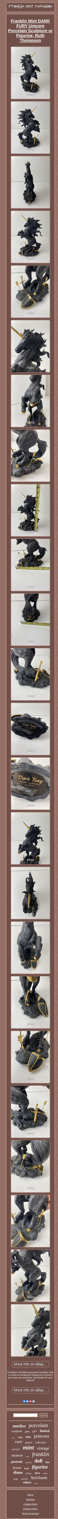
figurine (40, 1467)
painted (28, 1462)
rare (18, 1441)
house (17, 1468)
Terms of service (30, 1513)
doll (38, 1461)
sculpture (16, 1431)
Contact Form (30, 1504)
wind (20, 1437)
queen (28, 1442)
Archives (30, 1499)
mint (28, 1448)
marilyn (19, 1426)
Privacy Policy (30, 1508)
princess (41, 1436)
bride (16, 1479)
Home (30, 1494)
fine (47, 1462)
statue (45, 1473)
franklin (40, 1454)
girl (34, 1431)
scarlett (24, 1479)
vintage (43, 1448)
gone (27, 1431)
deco (37, 1473)
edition (27, 1482)
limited (44, 1431)
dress (36, 1483)
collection (40, 1442)
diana (18, 1472)
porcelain (38, 1425)
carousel (15, 1449)
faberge (29, 1473)
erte (28, 1437)
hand (26, 1468)
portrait (16, 1462)
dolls (27, 1456)
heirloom (39, 1477)
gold (13, 1438)
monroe (17, 1455)
